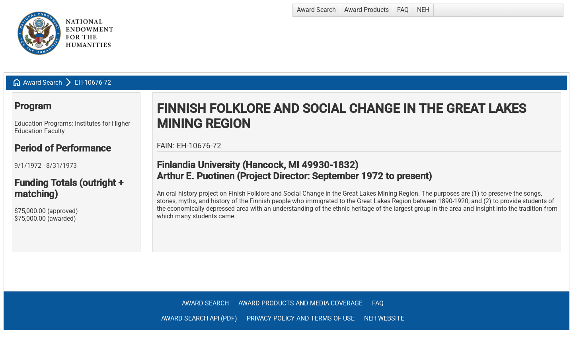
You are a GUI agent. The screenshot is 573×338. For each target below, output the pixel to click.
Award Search (316, 10)
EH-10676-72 (93, 82)
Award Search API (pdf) (199, 318)
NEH (423, 10)
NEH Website (384, 318)
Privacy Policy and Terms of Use (301, 318)
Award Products (366, 10)
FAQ (403, 10)
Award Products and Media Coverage (300, 303)
